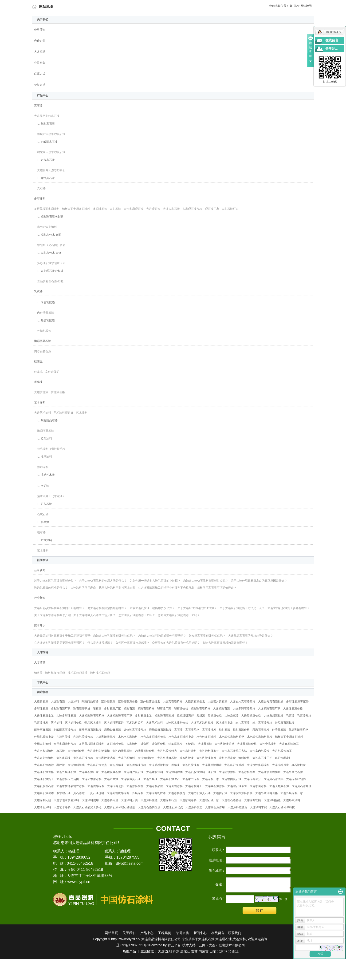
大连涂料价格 (76, 751)
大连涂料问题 (42, 800)
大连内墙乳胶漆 (122, 751)
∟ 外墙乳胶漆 (44, 320)
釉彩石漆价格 (241, 729)
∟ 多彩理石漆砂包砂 (48, 271)
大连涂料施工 (193, 786)
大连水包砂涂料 (44, 751)
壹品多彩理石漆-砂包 (48, 281)
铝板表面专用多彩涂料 (76, 208)
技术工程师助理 (77, 672)
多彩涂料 (39, 198)
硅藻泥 (38, 361)
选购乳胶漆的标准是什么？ (51, 587)
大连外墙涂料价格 (266, 793)
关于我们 (129, 933)
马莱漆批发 (41, 722)
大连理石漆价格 (293, 708)
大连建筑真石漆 (111, 772)
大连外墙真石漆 (167, 758)
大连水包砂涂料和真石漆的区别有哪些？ (59, 608)
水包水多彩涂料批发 (181, 736)
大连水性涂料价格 (241, 793)
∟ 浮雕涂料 (43, 456)
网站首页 (111, 933)
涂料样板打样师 (55, 672)
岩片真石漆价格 (262, 722)
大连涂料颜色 (272, 800)
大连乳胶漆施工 (282, 751)
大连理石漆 (153, 208)
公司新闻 (39, 570)
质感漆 (38, 382)
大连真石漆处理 (301, 786)
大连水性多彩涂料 (258, 765)
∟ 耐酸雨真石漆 (46, 141)
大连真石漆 (41, 701)
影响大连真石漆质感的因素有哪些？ (225, 642)
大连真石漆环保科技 (282, 807)
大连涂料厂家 (210, 779)
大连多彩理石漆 (133, 208)
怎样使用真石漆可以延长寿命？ (216, 587)
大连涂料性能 (149, 800)
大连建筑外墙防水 (269, 772)
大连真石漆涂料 (215, 786)
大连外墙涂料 (174, 786)
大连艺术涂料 (42, 412)
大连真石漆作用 (215, 807)
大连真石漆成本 (44, 793)
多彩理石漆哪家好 (297, 701)
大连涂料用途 (109, 800)
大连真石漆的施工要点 (87, 807)
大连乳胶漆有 (190, 765)
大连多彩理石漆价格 (91, 715)
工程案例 (164, 933)
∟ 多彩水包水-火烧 (47, 252)
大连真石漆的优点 (149, 807)
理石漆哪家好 (81, 708)
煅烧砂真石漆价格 (135, 729)
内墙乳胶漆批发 (105, 736)
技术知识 (39, 625)
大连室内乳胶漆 (259, 751)
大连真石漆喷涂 (44, 765)
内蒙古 (203, 951)
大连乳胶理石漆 (44, 786)
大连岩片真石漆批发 (270, 701)
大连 (161, 951)
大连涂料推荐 (134, 786)
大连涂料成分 (252, 779)
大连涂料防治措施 (98, 751)
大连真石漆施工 (289, 743)
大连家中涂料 (190, 779)
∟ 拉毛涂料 (43, 438)
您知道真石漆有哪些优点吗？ (207, 635)
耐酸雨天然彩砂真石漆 (49, 152)
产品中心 (146, 933)
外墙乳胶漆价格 (298, 729)
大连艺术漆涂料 (92, 779)
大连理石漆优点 (173, 807)
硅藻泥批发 (175, 743)
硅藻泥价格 (159, 743)
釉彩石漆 (224, 729)
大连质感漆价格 (251, 715)
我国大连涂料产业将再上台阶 (117, 587)
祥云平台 (174, 945)
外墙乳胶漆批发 (44, 736)
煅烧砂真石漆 (112, 729)
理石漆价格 (181, 708)
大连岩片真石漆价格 (242, 701)
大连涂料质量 (280, 765)
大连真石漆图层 (273, 779)
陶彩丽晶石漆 (42, 341)
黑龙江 (185, 951)
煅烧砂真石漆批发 (160, 729)
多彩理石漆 (100, 208)
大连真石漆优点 (97, 765)
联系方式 (39, 73)
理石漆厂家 (212, 208)
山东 (212, 951)
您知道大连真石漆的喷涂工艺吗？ (179, 615)
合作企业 (39, 40)
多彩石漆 (115, 208)
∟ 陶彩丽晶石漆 (46, 420)
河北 (227, 951)
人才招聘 (39, 51)
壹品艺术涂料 (92, 722)
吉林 (194, 951)
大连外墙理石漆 (66, 772)
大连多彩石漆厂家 (269, 708)
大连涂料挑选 (176, 793)
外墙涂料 (137, 793)
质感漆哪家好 (185, 715)
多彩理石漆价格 (192, 208)
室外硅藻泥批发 (150, 701)
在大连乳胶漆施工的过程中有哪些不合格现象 (166, 587)
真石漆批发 (209, 729)
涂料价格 (244, 758)
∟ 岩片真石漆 (44, 160)
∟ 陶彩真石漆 (44, 123)
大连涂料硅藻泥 (237, 807)
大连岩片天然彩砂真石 (49, 170)
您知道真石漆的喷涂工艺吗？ (136, 615)
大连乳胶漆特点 (167, 751)
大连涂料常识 (258, 807)
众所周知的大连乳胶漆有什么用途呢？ (176, 642)
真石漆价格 (192, 729)
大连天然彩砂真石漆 (46, 116)
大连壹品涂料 (268, 743)
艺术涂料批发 (224, 722)
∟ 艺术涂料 (43, 540)
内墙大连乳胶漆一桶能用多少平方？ (152, 608)
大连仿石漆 (220, 793)
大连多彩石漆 (171, 208)
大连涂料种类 (174, 772)
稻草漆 (40, 532)
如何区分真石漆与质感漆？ (132, 642)
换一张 (283, 899)
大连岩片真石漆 (217, 701)
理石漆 (97, 708)
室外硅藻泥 (52, 371)
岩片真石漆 (243, 722)
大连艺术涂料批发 (202, 722)
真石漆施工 (80, 793)
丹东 (176, 951)
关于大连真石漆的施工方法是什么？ (242, 608)
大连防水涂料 (227, 772)
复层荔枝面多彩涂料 (46, 208)
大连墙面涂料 (42, 807)
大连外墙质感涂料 (118, 793)
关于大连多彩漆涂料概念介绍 (52, 615)
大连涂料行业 (168, 800)
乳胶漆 (38, 291)
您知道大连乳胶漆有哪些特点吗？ (114, 635)
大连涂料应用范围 (67, 779)
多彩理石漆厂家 (61, 708)
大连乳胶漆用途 (212, 765)
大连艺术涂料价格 (176, 722)
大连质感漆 (41, 392)
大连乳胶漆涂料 (195, 772)
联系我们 (234, 933)
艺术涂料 (39, 402)
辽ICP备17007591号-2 (132, 945)
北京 (220, 951)
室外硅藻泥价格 (128, 701)
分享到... (331, 48)
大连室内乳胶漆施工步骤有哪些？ (288, 608)
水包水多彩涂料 (128, 736)
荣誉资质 (39, 85)
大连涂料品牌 (154, 786)
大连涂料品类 (246, 772)
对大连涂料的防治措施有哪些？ (107, 608)
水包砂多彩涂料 (45, 227)
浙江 (235, 951)
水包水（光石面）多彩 (49, 245)
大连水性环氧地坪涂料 (70, 786)
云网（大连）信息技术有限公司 (222, 945)
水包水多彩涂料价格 (153, 736)
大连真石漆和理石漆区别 (119, 807)
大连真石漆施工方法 (234, 751)
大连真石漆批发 (195, 701)
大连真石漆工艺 (262, 758)
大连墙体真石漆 (131, 779)
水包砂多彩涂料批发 (259, 736)
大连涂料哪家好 (209, 751)
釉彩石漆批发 (260, 729)
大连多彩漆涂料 (44, 758)
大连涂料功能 (252, 800)
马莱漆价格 (304, 715)
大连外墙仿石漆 (293, 772)
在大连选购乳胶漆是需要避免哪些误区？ (59, 642)
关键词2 (190, 743)
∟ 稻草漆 (41, 522)
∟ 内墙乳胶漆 (44, 302)
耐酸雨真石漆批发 (90, 729)
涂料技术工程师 (100, 672)
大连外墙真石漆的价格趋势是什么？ (250, 635)
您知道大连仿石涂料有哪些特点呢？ (205, 580)
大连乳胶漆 (205, 743)
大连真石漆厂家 (89, 772)
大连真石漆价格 (172, 701)
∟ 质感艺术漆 (44, 474)
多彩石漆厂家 (230, 208)
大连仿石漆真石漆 (199, 793)
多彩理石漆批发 (164, 715)
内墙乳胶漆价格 (83, 736)
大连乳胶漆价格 (247, 743)
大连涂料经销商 (296, 779)
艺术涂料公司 (134, 722)
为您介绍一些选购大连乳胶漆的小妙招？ (155, 580)
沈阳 (168, 951)
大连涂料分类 (129, 800)
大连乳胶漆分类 (224, 743)
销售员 (38, 672)
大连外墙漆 (150, 779)
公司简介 (39, 29)
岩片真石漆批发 (285, 722)
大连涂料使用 (90, 800)
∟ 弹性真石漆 (44, 178)
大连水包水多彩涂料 (66, 800)
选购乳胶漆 (187, 758)
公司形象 (39, 62)
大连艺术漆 (111, 779)
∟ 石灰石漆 (43, 504)
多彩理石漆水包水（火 (49, 263)
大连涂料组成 (76, 765)
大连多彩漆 (63, 758)
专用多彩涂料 (42, 743)
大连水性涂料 (188, 751)
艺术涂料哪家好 (63, 412)
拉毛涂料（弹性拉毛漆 (49, 449)
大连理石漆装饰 (237, 786)
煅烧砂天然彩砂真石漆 (49, 134)
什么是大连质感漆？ (100, 642)
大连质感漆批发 (273, 715)
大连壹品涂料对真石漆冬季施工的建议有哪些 (62, 635)
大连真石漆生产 (170, 779)
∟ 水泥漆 (41, 485)
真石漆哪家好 (283, 758)
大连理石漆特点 (231, 800)
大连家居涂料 (258, 786)
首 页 (293, 6)
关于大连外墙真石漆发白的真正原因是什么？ (259, 580)
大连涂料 (73, 701)
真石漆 (38, 105)
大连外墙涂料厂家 (291, 793)
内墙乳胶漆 (63, 736)
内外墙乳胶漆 (44, 312)
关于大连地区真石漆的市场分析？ (94, 615)
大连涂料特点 (146, 758)
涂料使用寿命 (227, 758)
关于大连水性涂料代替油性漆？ (197, 608)
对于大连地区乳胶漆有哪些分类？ (55, 580)
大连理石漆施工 (44, 779)
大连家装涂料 (188, 800)
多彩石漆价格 (146, 708)
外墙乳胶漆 (42, 331)
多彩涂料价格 (115, 743)
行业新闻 (39, 597)
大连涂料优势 (193, 807)
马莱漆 (290, 715)
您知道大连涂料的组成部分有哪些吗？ (162, 635)
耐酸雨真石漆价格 (65, 729)
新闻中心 (200, 933)
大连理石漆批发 (44, 715)
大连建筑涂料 (154, 772)
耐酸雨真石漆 (42, 729)
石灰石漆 (41, 514)
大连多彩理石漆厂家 (119, 715)
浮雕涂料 (41, 467)
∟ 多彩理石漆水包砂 (48, 216)
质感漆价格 (58, 392)
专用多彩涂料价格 (65, 743)
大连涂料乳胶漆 (156, 793)
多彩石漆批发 (143, 715)
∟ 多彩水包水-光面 (47, 234)
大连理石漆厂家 (209, 800)
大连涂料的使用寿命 (83, 587)
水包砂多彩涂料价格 (231, 736)
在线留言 (217, 933)
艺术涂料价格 (73, 722)
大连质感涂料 (95, 786)
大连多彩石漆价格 (244, 708)
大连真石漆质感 (234, 765)
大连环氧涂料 (291, 800)
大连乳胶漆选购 (105, 758)
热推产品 (129, 951)
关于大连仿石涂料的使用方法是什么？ (103, 580)
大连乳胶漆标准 (206, 758)
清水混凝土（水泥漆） (49, 496)
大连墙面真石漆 (231, 779)
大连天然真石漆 (279, 786)
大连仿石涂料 (126, 758)
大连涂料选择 (115, 786)
